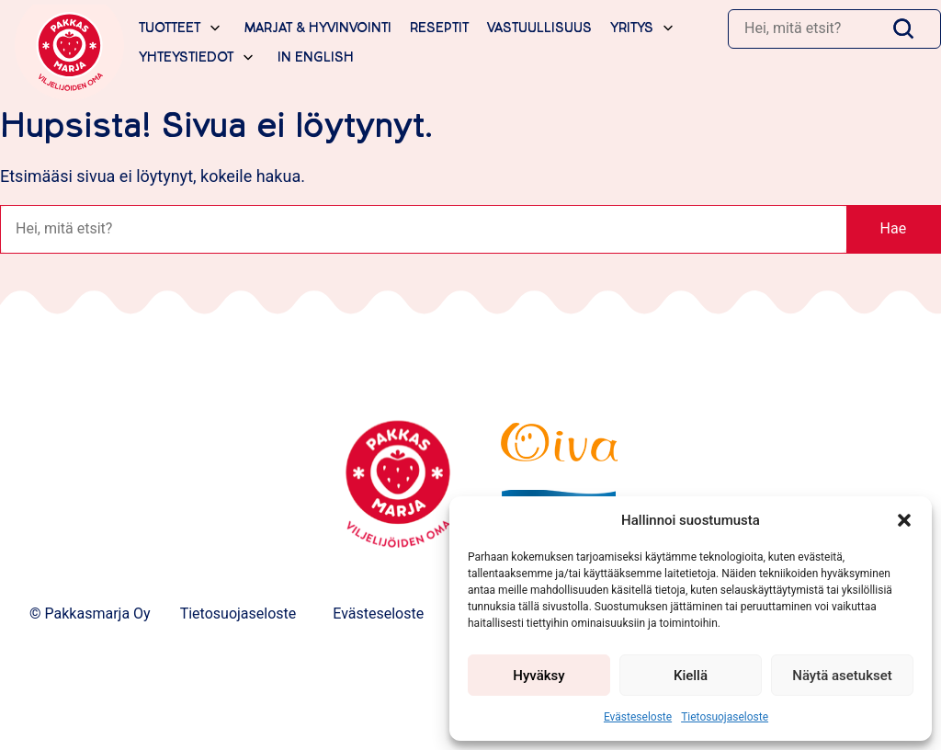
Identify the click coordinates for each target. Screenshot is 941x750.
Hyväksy (538, 675)
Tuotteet (169, 28)
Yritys (631, 28)
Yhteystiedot (186, 57)
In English (316, 57)
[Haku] (805, 28)
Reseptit (439, 28)
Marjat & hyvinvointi (317, 28)
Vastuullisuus (539, 28)
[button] (904, 520)
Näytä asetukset (842, 675)
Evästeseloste (638, 716)
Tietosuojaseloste (724, 716)
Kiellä (691, 675)
